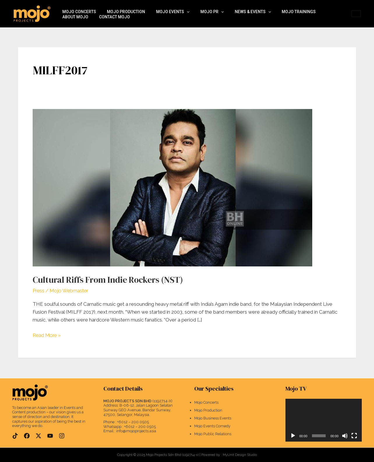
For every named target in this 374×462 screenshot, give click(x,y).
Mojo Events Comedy (212, 426)
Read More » (47, 334)
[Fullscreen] (354, 436)
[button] (356, 13)
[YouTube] (50, 435)
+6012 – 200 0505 (133, 422)
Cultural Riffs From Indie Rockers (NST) (110, 280)
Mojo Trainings (287, 8)
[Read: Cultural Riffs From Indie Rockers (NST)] (172, 187)
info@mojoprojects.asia (136, 431)
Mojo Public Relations (212, 434)
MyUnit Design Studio (240, 455)
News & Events (243, 8)
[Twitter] (38, 435)
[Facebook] (27, 435)
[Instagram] (62, 435)
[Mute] (345, 436)
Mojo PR (204, 8)
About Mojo (325, 8)
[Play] (293, 436)
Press (39, 291)
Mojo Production (123, 8)
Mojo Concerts (78, 8)
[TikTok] (15, 435)
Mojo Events (167, 8)
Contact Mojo (76, 19)
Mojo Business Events (212, 418)
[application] (181, 8)
